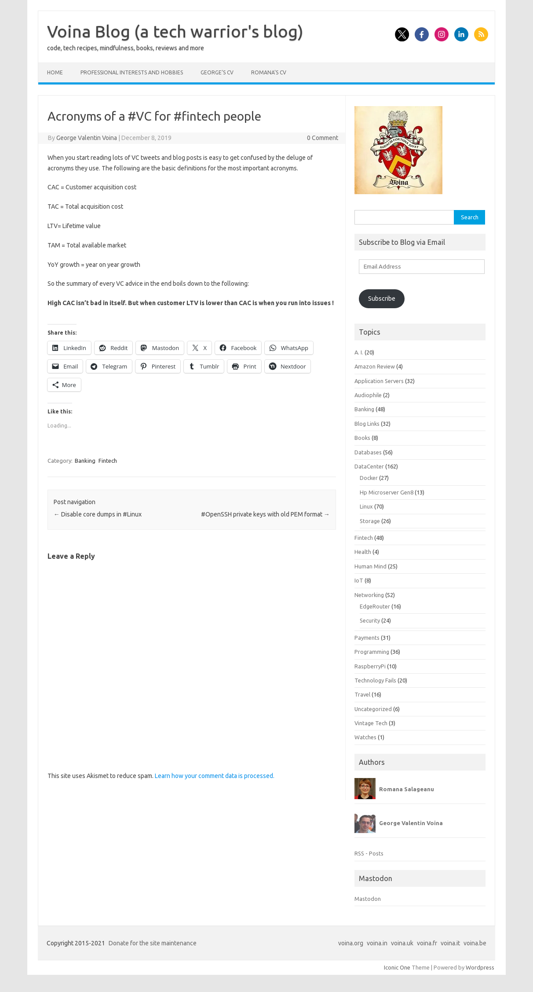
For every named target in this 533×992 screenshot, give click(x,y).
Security (370, 620)
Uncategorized (373, 709)
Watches (365, 737)
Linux (366, 506)
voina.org (350, 943)
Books (362, 438)
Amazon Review (374, 366)
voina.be (475, 943)
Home (55, 72)
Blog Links (367, 423)
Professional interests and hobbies (131, 72)
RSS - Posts (368, 853)
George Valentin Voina (86, 137)
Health (362, 552)
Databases (368, 452)
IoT (358, 580)
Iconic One (397, 967)
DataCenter (369, 466)
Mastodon (367, 899)
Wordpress (480, 967)
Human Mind (370, 566)
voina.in (377, 943)
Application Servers (379, 381)
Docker (369, 478)
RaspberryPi (370, 666)
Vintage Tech (370, 723)
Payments (367, 637)
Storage (370, 521)
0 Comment (322, 137)
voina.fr (427, 943)
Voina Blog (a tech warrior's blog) (175, 31)
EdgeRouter (375, 606)
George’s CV (217, 72)
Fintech (108, 460)
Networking (369, 595)
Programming (371, 652)
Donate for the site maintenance (153, 943)
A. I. (358, 352)
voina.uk (402, 943)
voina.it (450, 943)
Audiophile (368, 395)
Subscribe (381, 298)
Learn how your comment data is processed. (214, 775)
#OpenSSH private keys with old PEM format (265, 514)
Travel (362, 694)
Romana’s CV (268, 72)
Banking (85, 460)
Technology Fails (375, 680)
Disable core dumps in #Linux (98, 514)
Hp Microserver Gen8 (386, 492)
